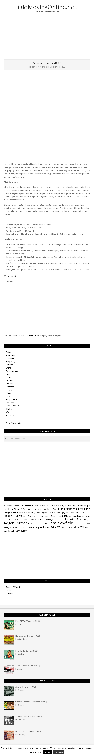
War (8, 412)
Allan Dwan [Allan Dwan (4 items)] (50, 505)
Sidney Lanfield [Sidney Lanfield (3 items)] (79, 524)
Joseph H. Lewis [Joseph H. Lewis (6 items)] (13, 516)
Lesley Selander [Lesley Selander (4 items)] (51, 516)
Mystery (10, 396)
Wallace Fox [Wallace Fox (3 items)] (24, 527)
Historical (10, 386)
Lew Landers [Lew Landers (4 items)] (78, 516)
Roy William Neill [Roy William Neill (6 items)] (38, 523)
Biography (10, 361)
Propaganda (11, 399)
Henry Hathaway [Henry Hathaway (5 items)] (27, 512)
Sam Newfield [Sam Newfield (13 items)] (61, 523)
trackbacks (33, 335)
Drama (9, 374)
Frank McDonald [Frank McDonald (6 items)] (68, 509)
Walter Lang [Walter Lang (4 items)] (34, 527)
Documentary (12, 371)
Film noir (9, 383)
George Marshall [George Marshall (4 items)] (11, 512)
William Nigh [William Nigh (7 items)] (19, 531)
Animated (10, 358)
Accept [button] (47, 752)
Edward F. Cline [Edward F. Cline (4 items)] (20, 509)
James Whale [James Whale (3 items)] (48, 513)
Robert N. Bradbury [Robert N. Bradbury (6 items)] (76, 519)
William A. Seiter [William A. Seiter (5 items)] (48, 527)
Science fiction (12, 405)
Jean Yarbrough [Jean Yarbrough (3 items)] (58, 513)
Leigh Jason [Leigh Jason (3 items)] (40, 516)
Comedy (35, 67)
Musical (9, 393)
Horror (9, 390)
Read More (58, 752)
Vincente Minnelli (57, 67)
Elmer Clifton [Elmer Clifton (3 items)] (31, 509)
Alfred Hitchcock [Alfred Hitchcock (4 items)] (26, 505)
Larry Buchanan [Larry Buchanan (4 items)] (29, 516)
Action (8, 352)
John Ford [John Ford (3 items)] (80, 513)
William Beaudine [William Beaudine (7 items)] (68, 527)
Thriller (9, 408)
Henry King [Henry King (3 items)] (40, 513)
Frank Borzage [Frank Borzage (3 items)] (42, 509)
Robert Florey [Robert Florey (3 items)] (59, 520)
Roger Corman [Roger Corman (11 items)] (16, 523)
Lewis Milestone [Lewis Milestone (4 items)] (66, 516)
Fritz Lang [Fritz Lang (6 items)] (84, 509)
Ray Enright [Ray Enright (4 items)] (49, 519)
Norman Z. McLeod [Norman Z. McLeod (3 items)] (15, 520)
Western (10, 415)
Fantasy (9, 380)
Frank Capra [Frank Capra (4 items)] (52, 509)
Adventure (10, 355)
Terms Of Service (14, 587)
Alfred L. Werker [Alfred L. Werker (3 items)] (39, 506)
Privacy (9, 590)
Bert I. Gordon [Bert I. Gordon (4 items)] (77, 505)
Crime (8, 367)
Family (9, 377)
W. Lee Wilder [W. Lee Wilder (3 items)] (15, 527)
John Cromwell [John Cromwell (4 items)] (70, 512)
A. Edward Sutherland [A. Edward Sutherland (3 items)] (11, 506)
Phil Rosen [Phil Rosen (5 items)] (38, 519)
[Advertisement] (49, 39)
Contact (9, 593)
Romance (10, 402)
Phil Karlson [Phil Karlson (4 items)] (28, 519)
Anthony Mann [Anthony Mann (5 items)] (63, 505)
